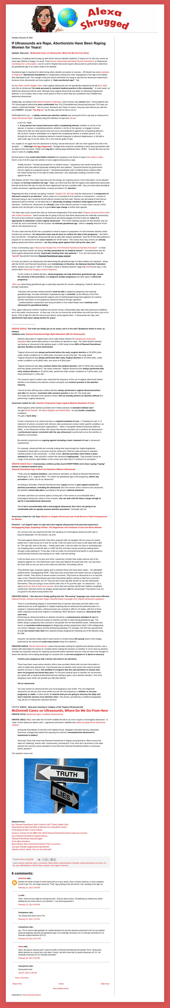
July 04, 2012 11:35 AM (27, 973)
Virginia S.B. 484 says (65, 194)
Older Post (105, 984)
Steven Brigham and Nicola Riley (56, 410)
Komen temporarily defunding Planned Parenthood (72, 61)
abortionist (28, 863)
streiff (88, 267)
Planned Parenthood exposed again (27, 838)
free (23, 64)
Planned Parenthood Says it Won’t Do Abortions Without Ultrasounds (43, 469)
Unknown (22, 878)
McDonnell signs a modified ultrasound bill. (45, 714)
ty (19, 895)
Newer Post (17, 984)
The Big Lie (38, 110)
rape (17, 865)
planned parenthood (87, 863)
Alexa (20, 947)
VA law (72, 118)
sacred (15, 256)
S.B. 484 (102, 85)
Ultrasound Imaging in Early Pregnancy (40, 269)
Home (61, 984)
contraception (31, 64)
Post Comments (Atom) (31, 995)
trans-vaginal (55, 865)
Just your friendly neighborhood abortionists (30, 847)
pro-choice (99, 863)
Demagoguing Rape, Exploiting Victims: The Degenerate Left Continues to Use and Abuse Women (57, 527)
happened (45, 146)
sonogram (46, 865)
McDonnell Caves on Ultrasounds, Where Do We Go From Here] (59, 53)
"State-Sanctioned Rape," (23, 118)
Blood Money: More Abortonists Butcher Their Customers (36, 844)
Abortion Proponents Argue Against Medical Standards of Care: (65, 403)
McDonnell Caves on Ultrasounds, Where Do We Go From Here (60, 710)
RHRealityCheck (25, 865)
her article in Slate (95, 157)
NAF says (16, 284)
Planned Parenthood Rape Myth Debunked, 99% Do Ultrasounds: (55, 334)
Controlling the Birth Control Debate (27, 830)
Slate (40, 865)
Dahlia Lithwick (53, 863)
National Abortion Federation (49, 102)
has (39, 146)
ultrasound (64, 865)
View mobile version (61, 988)
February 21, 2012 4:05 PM (29, 905)
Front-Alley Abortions (21, 841)
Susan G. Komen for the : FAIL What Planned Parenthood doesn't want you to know (49, 833)
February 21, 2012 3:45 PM (29, 888)
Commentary (42, 863)
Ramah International (38, 646)
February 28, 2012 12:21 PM (29, 939)
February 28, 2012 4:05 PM (29, 958)
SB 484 (35, 865)
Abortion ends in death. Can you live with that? (32, 849)
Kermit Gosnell (31, 410)
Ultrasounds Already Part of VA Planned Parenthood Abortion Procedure (66, 248)
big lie (35, 863)
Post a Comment (21, 978)
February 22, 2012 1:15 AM (29, 919)
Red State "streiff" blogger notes (28, 85)
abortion (21, 863)
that (35, 146)
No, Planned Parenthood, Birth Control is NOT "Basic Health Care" (40, 824)
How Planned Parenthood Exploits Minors (29, 836)
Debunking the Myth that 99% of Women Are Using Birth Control (39, 827)
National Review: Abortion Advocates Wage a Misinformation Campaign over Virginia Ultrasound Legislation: (58, 599)
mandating (16, 64)
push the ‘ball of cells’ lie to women (38, 586)
